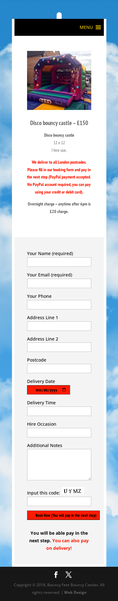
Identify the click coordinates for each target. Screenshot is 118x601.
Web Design (75, 592)
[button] (86, 27)
